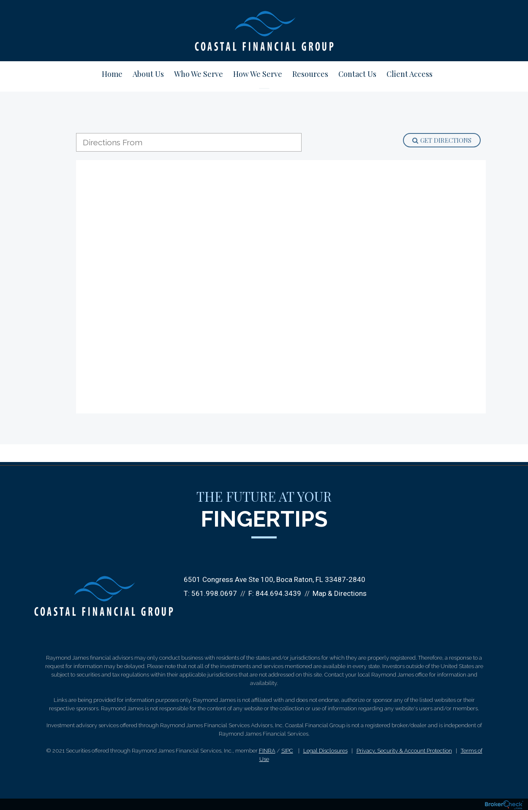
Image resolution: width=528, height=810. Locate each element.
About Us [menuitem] (148, 74)
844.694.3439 (278, 593)
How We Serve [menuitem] (257, 74)
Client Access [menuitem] (409, 74)
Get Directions (441, 140)
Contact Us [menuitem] (357, 74)
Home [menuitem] (112, 74)
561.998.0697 (214, 593)
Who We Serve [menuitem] (198, 74)
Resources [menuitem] (310, 74)
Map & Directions (340, 593)
